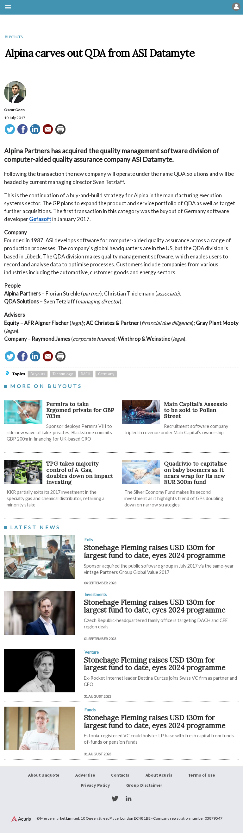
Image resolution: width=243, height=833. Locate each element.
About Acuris (159, 775)
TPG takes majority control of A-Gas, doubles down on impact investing (79, 473)
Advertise (85, 775)
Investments (95, 594)
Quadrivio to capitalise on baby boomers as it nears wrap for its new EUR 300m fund (195, 473)
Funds (90, 709)
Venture (91, 652)
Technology (63, 374)
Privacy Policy (95, 785)
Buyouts (13, 37)
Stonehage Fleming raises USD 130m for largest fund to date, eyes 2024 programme (154, 551)
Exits (88, 539)
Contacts (120, 775)
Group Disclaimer (144, 785)
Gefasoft (40, 219)
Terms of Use (201, 775)
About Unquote (43, 775)
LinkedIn (128, 799)
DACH (85, 374)
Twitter (115, 799)
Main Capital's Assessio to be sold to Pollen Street (195, 410)
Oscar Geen (14, 109)
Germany (106, 374)
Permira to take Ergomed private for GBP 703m (80, 410)
